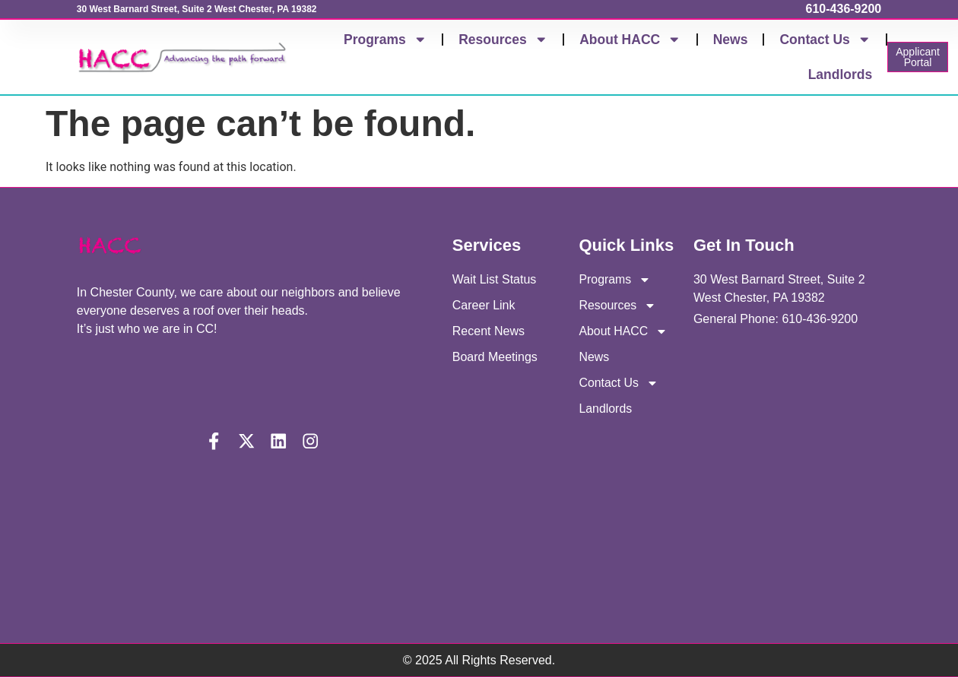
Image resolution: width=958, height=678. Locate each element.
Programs (385, 39)
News (730, 39)
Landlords (840, 74)
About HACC (629, 39)
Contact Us (825, 39)
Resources (502, 39)
